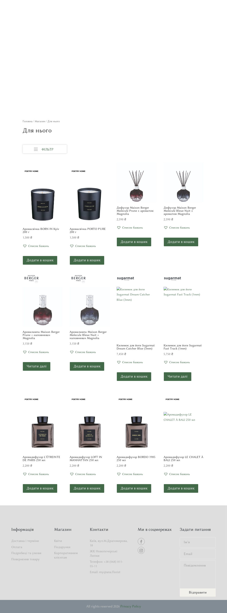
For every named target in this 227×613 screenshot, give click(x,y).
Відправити (198, 592)
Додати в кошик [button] (40, 260)
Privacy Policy (130, 606)
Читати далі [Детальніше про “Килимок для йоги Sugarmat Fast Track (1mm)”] (178, 376)
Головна (27, 121)
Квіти (58, 541)
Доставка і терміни (25, 541)
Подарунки (62, 547)
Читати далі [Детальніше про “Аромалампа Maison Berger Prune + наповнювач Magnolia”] (37, 366)
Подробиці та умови (26, 553)
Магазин (40, 121)
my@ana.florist (109, 572)
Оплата (16, 547)
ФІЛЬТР (43, 148)
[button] (36, 246)
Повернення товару (25, 559)
